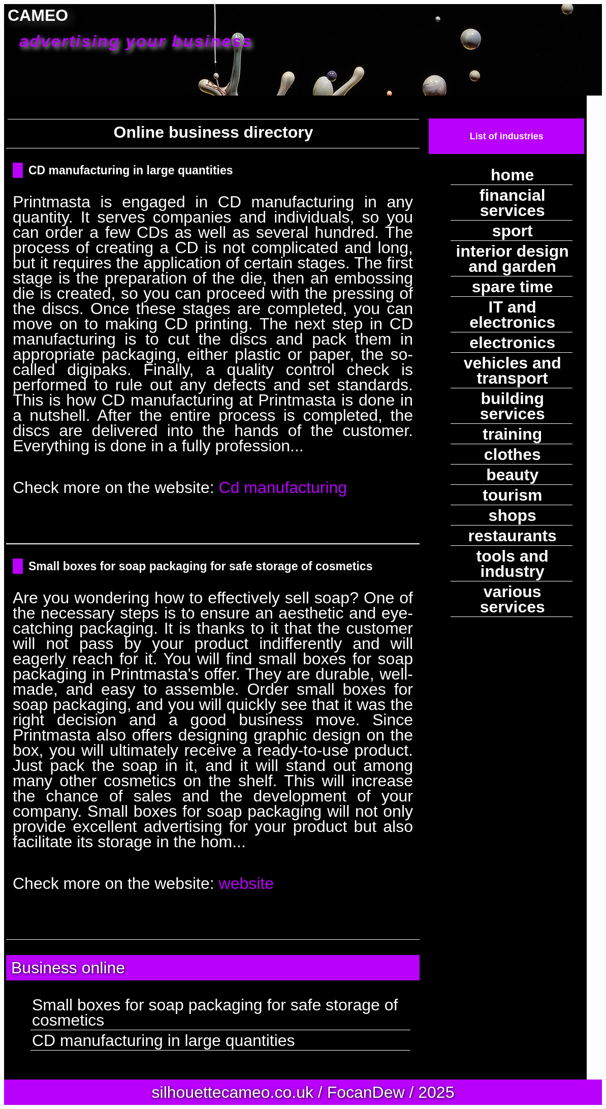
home (512, 175)
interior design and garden (512, 258)
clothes (512, 454)
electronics (512, 342)
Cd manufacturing (283, 487)
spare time (512, 287)
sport (512, 231)
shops (512, 515)
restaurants (512, 536)
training (512, 434)
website (246, 883)
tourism (512, 495)
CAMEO (130, 29)
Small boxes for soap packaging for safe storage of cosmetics (200, 566)
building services (512, 406)
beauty (512, 475)
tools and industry (512, 563)
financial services (513, 203)
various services (512, 599)
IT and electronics (512, 314)
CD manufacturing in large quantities (130, 170)
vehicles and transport (512, 370)
